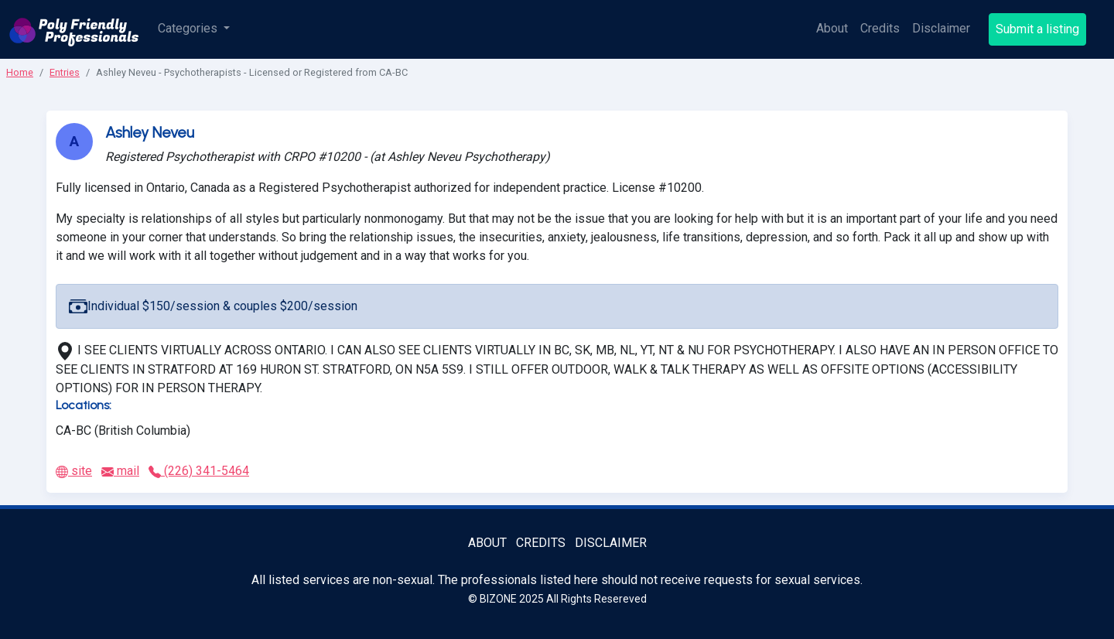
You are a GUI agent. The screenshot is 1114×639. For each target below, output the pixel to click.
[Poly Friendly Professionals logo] (74, 29)
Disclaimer (941, 28)
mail (120, 470)
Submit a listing (1037, 29)
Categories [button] (189, 28)
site (74, 470)
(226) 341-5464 (199, 470)
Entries (65, 72)
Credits (880, 28)
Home (19, 72)
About (832, 28)
